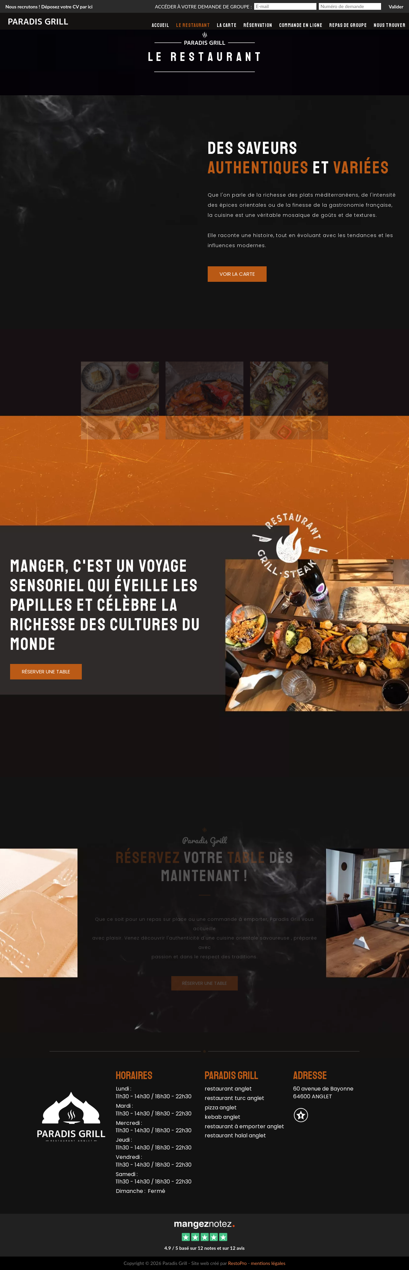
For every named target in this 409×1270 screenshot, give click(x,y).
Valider (396, 6)
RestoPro (237, 1263)
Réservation (257, 25)
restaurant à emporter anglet (244, 1126)
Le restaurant (193, 25)
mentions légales (268, 1263)
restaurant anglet (228, 1089)
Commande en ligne (300, 25)
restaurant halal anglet (235, 1135)
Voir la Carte (237, 273)
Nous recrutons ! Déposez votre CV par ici (49, 6)
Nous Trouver (390, 25)
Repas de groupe (348, 25)
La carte (227, 25)
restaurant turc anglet (234, 1098)
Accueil (160, 25)
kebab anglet (222, 1117)
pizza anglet (221, 1107)
